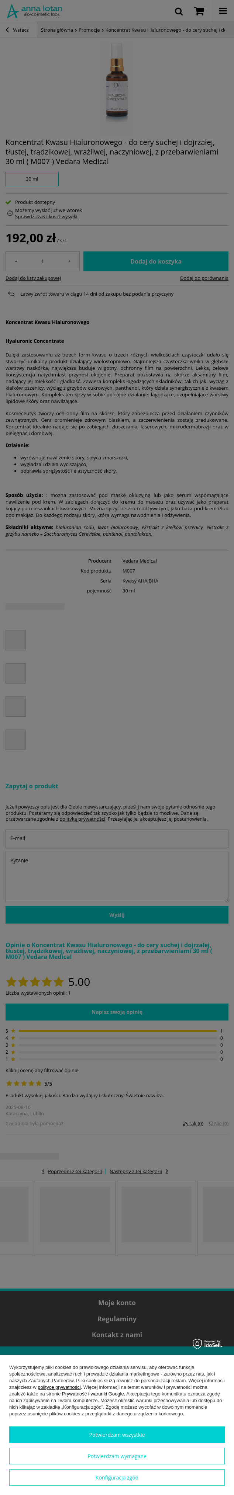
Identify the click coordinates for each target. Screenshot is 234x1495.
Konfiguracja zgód (117, 1477)
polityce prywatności (59, 1387)
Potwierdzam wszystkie (117, 1434)
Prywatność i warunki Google (93, 1394)
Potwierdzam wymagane (117, 1456)
